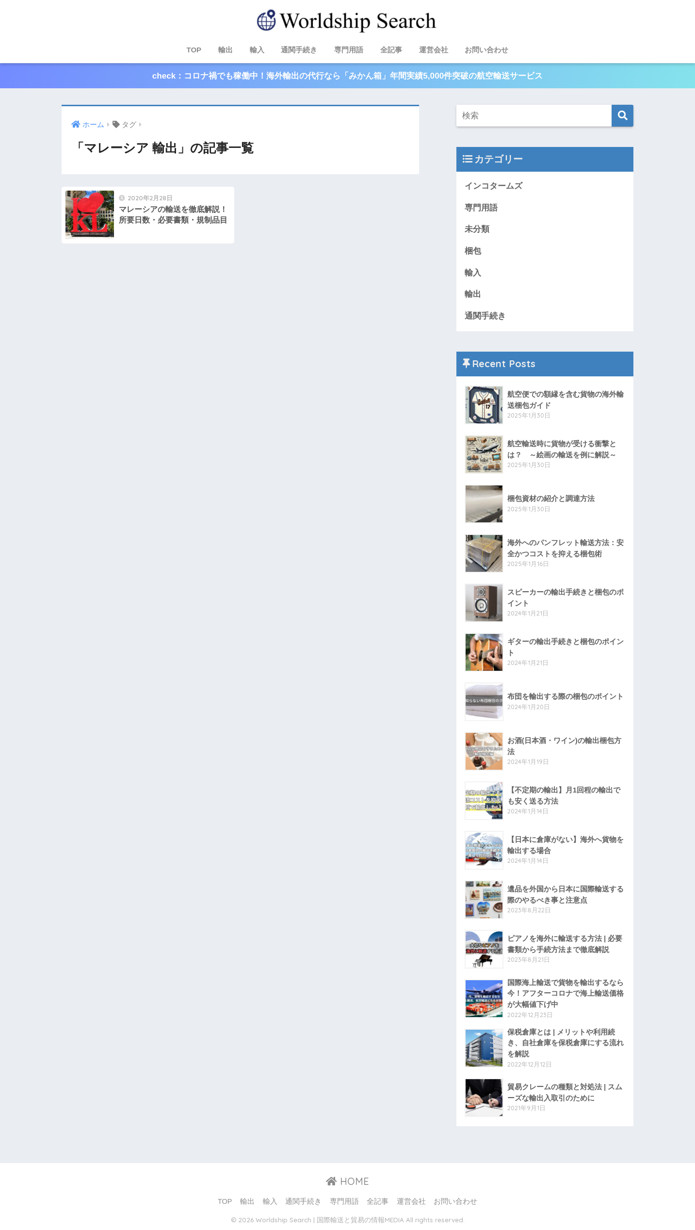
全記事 (391, 50)
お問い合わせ (486, 50)
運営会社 (433, 50)
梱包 (473, 251)
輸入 (257, 50)
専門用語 (348, 50)
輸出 (225, 50)
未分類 (477, 229)
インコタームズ (493, 186)
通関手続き (299, 50)
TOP (194, 50)
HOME (347, 1181)
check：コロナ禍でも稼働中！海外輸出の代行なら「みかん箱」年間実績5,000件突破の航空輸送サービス (347, 76)
